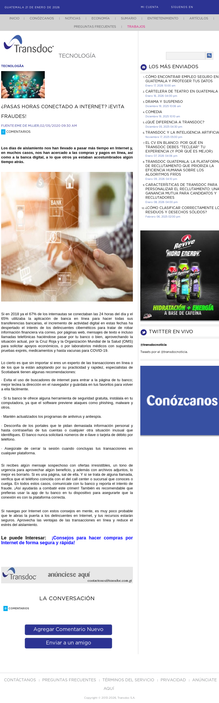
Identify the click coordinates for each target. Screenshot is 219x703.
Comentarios (16, 131)
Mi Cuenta (150, 7)
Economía (101, 18)
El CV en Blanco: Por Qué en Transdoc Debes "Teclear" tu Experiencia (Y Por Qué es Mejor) (179, 147)
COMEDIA (153, 112)
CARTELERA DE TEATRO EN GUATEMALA (181, 91)
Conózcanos (42, 18)
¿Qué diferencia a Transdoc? (174, 122)
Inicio (14, 18)
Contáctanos (20, 680)
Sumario (128, 18)
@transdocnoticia (153, 344)
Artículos (198, 18)
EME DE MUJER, (27, 125)
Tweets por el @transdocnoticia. (164, 351)
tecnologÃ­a (12, 66)
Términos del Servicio (128, 680)
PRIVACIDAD (174, 680)
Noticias (72, 18)
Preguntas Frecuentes (95, 26)
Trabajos (136, 26)
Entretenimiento (162, 18)
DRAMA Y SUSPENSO (164, 101)
